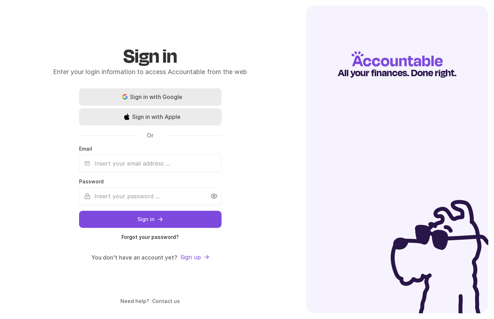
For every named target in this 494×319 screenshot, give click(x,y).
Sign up (194, 257)
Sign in (150, 219)
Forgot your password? (150, 237)
